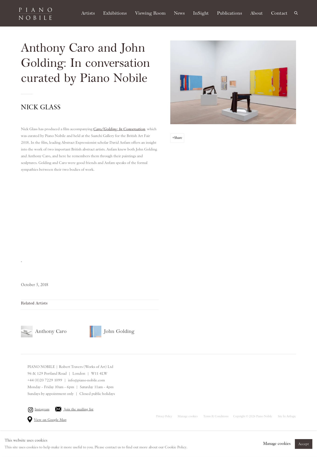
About (256, 13)
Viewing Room (150, 13)
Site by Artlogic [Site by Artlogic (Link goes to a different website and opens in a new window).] (287, 416)
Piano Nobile (35, 13)
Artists (88, 13)
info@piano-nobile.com (86, 380)
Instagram (42, 409)
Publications (229, 13)
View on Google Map (50, 420)
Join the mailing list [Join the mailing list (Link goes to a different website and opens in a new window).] (78, 409)
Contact (279, 13)
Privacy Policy (164, 416)
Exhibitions (115, 13)
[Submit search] (296, 12)
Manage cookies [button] (188, 416)
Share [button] (178, 138)
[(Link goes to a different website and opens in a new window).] (21, 260)
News (179, 13)
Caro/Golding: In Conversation (119, 129)
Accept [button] (303, 444)
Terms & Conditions (215, 416)
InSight (201, 13)
